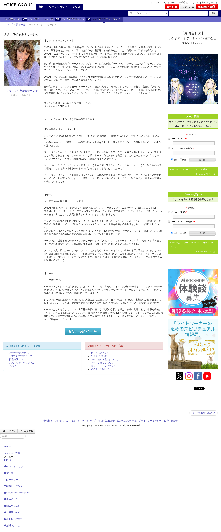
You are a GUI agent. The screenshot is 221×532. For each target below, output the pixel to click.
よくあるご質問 (13, 519)
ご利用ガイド (73, 420)
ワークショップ (57, 6)
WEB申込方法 (12, 505)
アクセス (59, 420)
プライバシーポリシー (150, 420)
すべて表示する (12, 19)
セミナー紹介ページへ (83, 331)
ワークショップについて (103, 362)
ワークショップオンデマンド (18, 493)
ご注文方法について (19, 353)
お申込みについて (100, 353)
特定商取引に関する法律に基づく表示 (117, 420)
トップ (9, 24)
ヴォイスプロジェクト (69, 19)
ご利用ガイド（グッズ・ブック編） (24, 345)
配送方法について (18, 359)
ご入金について (99, 356)
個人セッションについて (103, 366)
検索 (213, 13)
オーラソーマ (12, 479)
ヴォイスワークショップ (37, 19)
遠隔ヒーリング (13, 486)
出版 (41, 6)
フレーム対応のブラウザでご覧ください (193, 146)
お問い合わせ (171, 420)
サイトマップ (89, 420)
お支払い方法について (20, 356)
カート (172, 6)
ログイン (188, 6)
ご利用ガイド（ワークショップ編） (105, 345)
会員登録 (26, 431)
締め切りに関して (100, 369)
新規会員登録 (207, 6)
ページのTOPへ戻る (203, 413)
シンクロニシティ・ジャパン (104, 19)
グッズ (76, 6)
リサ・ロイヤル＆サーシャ (22, 90)
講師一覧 (20, 24)
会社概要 (48, 420)
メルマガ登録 (12, 453)
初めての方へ (12, 499)
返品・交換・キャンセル (21, 362)
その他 (12, 366)
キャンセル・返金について (104, 359)
